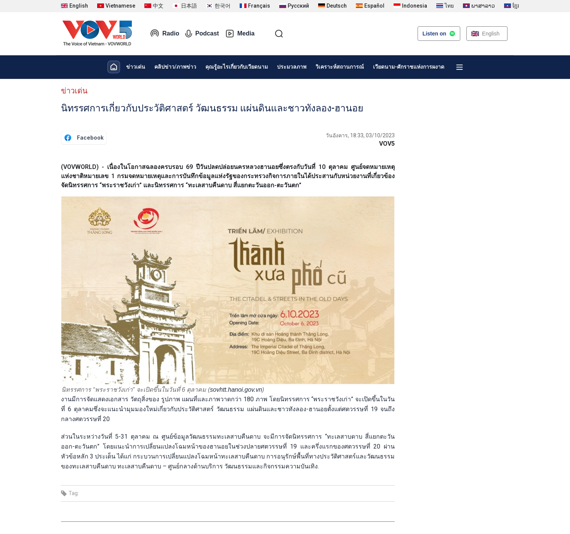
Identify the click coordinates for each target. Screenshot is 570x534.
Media (240, 33)
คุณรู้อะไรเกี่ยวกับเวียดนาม (236, 67)
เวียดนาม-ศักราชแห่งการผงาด (408, 67)
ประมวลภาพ (291, 67)
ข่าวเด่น (135, 67)
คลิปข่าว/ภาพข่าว (175, 67)
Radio (164, 33)
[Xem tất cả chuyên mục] (459, 67)
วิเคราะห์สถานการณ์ (339, 67)
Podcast (202, 33)
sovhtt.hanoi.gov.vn (236, 389)
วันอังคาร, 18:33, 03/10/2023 (360, 135)
